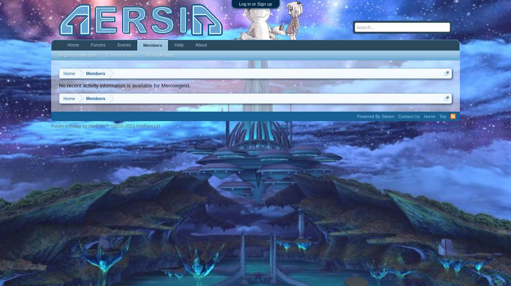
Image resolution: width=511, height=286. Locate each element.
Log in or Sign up (255, 4)
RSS (453, 116)
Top (442, 116)
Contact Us (409, 116)
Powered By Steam (375, 116)
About (201, 45)
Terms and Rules (443, 126)
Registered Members (78, 55)
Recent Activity (159, 55)
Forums (98, 45)
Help (179, 45)
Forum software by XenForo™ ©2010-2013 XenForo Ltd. (106, 126)
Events (124, 45)
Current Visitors (122, 55)
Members (152, 45)
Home (73, 45)
